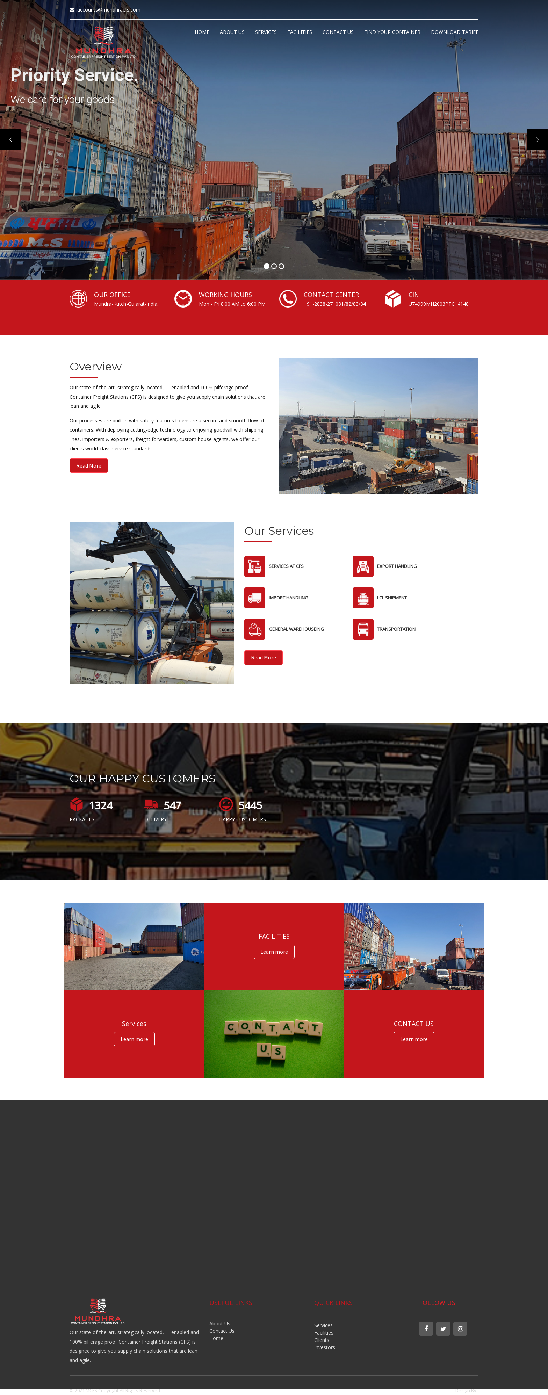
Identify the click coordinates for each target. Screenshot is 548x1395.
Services (323, 1325)
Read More (88, 465)
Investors (324, 1347)
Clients (321, 1340)
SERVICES (266, 32)
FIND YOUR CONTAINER (392, 32)
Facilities (323, 1332)
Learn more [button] (274, 951)
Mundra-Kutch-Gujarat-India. (126, 304)
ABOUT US (232, 32)
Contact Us (222, 1331)
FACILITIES (299, 32)
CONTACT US (338, 32)
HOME (202, 32)
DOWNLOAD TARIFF (454, 32)
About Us (219, 1323)
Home (216, 1338)
